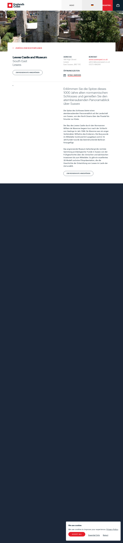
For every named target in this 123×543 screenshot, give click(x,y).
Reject (105, 535)
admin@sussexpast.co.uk (99, 62)
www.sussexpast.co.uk (98, 59)
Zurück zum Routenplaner (28, 48)
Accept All (77, 534)
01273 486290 (95, 64)
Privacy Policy (112, 529)
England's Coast (16, 5)
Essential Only (94, 535)
